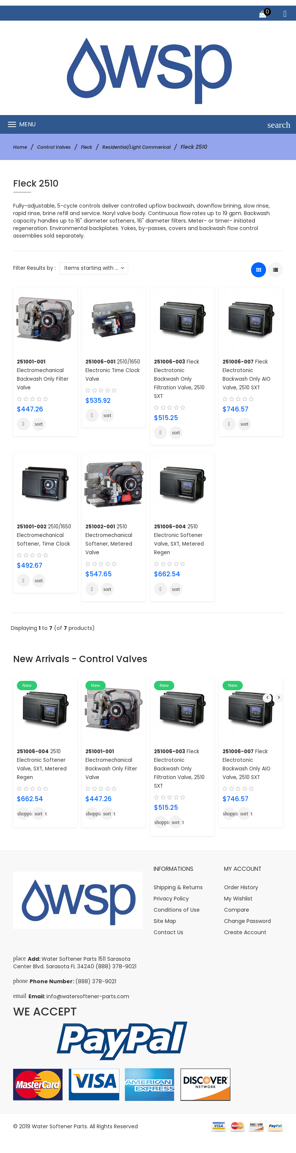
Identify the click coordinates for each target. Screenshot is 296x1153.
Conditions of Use (177, 923)
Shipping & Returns (178, 901)
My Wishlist (238, 912)
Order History (241, 901)
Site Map (165, 935)
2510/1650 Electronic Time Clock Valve (113, 370)
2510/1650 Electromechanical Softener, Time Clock (43, 545)
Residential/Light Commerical (152, 147)
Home (21, 147)
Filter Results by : (34, 268)
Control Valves (59, 147)
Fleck (95, 147)
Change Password (247, 935)
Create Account (245, 946)
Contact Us (168, 946)
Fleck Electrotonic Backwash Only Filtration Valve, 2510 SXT (182, 378)
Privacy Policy (171, 912)
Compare (236, 923)
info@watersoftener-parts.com (87, 1010)
